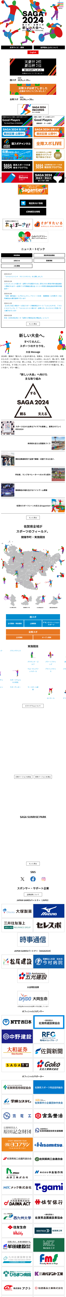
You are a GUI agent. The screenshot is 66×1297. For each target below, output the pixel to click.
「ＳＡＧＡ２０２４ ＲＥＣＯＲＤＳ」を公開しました (23, 276)
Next (65, 178)
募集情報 (49, 260)
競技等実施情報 (49, 255)
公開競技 (33, 623)
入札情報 (17, 266)
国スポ (33, 616)
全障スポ (33, 631)
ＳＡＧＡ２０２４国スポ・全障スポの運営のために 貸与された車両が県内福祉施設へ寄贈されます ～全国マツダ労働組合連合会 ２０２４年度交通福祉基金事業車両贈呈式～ (33, 286)
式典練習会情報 (33, 211)
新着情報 (17, 255)
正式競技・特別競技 (15, 623)
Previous (1, 178)
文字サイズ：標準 (17, 47)
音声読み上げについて (49, 47)
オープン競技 (46, 637)
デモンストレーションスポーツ (51, 623)
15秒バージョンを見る (23, 777)
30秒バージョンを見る (43, 777)
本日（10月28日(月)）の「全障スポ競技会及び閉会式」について (26, 318)
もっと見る (33, 324)
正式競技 (19, 637)
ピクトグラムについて (33, 706)
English (33, 52)
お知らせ (17, 260)
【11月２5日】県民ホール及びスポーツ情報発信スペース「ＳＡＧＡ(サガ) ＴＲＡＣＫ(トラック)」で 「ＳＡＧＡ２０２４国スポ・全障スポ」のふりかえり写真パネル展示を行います (33, 308)
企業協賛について (33, 894)
